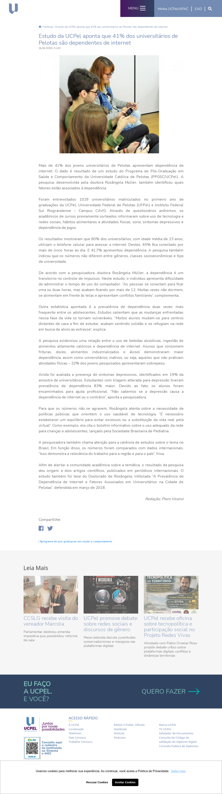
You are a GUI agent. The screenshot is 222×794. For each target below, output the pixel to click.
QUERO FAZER (170, 691)
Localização (76, 729)
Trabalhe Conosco (80, 742)
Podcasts (120, 737)
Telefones (75, 733)
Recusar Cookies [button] (97, 782)
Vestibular (120, 729)
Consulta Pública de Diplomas (178, 746)
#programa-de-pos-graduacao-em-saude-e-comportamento (76, 541)
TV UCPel (165, 729)
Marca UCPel (167, 725)
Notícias (48, 27)
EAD (198, 9)
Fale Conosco (77, 737)
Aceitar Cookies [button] (125, 782)
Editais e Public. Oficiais (129, 725)
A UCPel (74, 725)
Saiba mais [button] (178, 771)
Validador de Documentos (176, 733)
